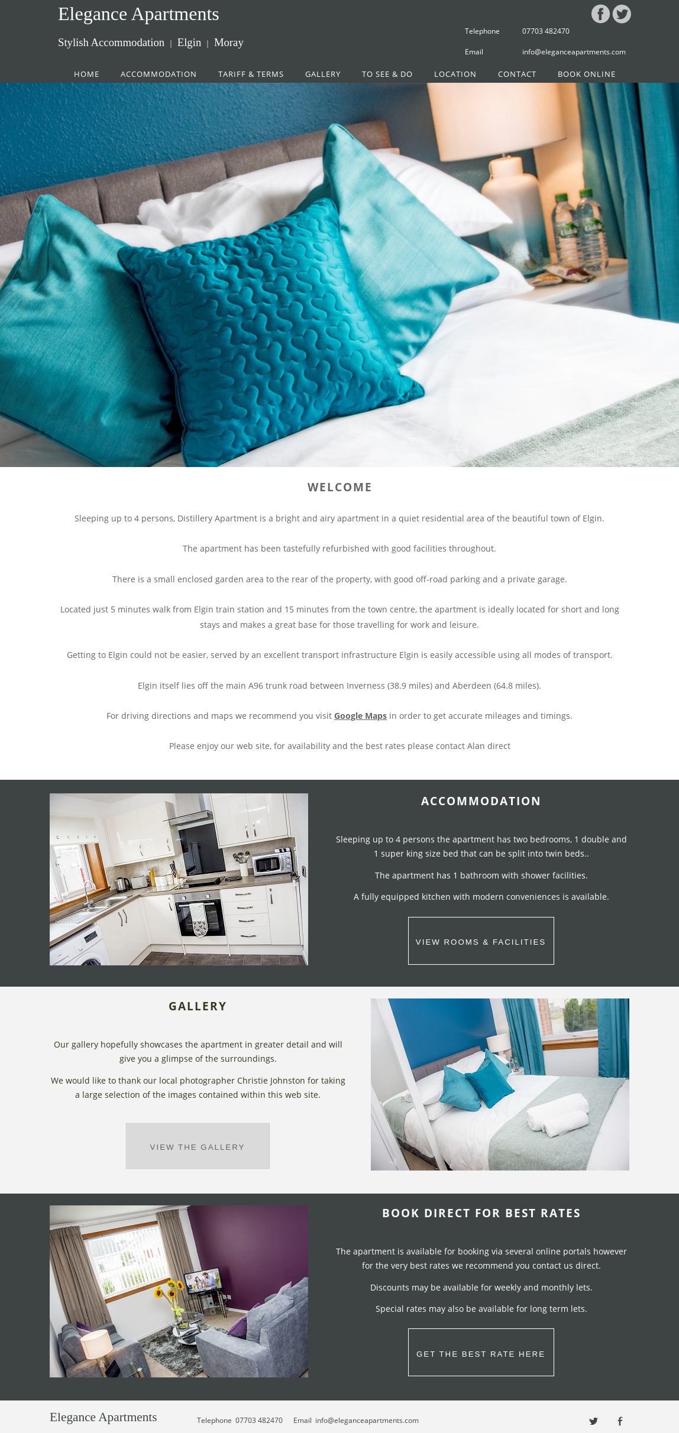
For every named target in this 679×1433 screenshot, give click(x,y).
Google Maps (360, 715)
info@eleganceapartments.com (574, 52)
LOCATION (455, 74)
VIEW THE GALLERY (197, 1147)
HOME (86, 74)
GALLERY (323, 74)
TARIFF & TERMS (251, 74)
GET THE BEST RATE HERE (480, 1354)
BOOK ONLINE (587, 74)
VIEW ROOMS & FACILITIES (481, 942)
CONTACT (517, 74)
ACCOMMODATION (159, 74)
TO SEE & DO (387, 74)
